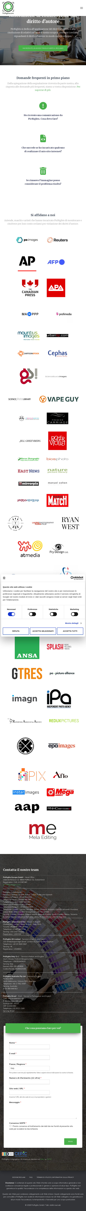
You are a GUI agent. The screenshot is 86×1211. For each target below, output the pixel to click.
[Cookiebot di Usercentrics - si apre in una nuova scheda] (72, 578)
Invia (70, 1141)
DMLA (42, 1159)
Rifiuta (15, 631)
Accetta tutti (70, 631)
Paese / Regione (17, 1064)
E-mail (12, 1053)
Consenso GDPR (17, 1123)
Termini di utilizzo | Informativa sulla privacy (55, 1177)
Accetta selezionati (43, 631)
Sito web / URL (17, 1088)
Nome (12, 1042)
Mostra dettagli (71, 623)
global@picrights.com (12, 885)
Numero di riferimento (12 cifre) (25, 1078)
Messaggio (15, 1102)
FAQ (30, 1177)
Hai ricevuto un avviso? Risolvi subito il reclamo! (43, 48)
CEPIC (49, 1159)
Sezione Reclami (18, 1177)
